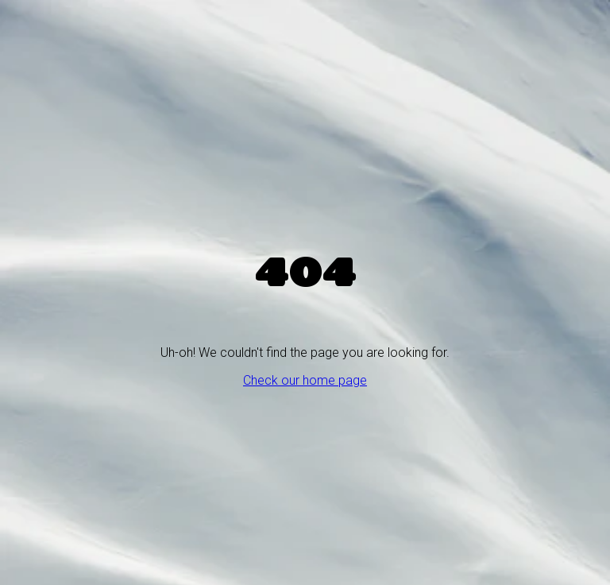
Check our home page (305, 380)
